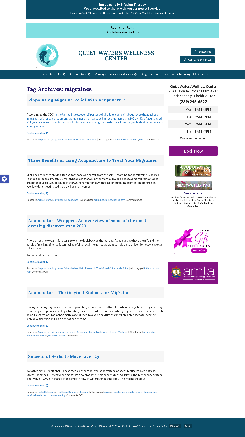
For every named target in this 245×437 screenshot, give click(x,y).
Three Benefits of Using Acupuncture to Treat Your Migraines (92, 160)
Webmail (174, 426)
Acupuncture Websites (62, 426)
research (53, 335)
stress (62, 335)
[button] (4, 179)
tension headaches (37, 395)
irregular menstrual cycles (125, 391)
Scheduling (183, 74)
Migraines (57, 139)
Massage (100, 74)
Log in (188, 426)
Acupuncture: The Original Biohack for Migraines (79, 292)
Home (43, 74)
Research (90, 268)
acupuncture (119, 139)
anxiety (31, 335)
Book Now (193, 150)
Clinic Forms (201, 74)
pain (29, 271)
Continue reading (37, 133)
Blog (144, 74)
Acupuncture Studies (63, 331)
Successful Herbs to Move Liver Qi (63, 356)
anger (107, 391)
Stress (91, 331)
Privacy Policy (159, 426)
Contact (154, 74)
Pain (81, 268)
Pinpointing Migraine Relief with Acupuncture (77, 100)
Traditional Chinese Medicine (80, 139)
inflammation (151, 268)
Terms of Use (145, 426)
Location (168, 74)
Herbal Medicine (46, 391)
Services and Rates (121, 74)
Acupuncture (78, 74)
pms (155, 391)
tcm (141, 139)
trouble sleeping (57, 395)
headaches (132, 139)
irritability (146, 391)
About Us (56, 74)
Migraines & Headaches (65, 199)
